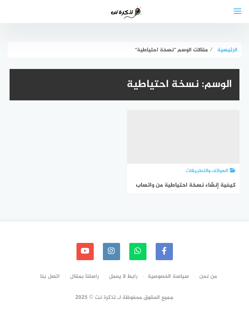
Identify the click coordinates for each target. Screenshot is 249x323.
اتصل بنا (50, 276)
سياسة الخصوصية (168, 276)
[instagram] (111, 251)
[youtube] (85, 251)
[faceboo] (164, 251)
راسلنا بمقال (84, 276)
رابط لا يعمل (123, 276)
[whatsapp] (137, 251)
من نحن (208, 276)
